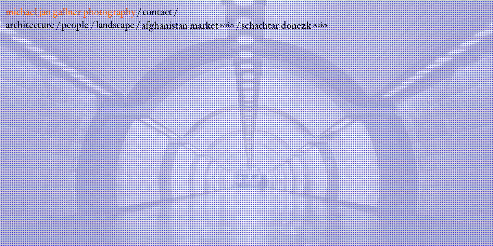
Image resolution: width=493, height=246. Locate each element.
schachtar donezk (284, 25)
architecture (29, 24)
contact (157, 11)
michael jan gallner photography (70, 11)
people (75, 24)
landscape (115, 24)
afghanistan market (188, 25)
